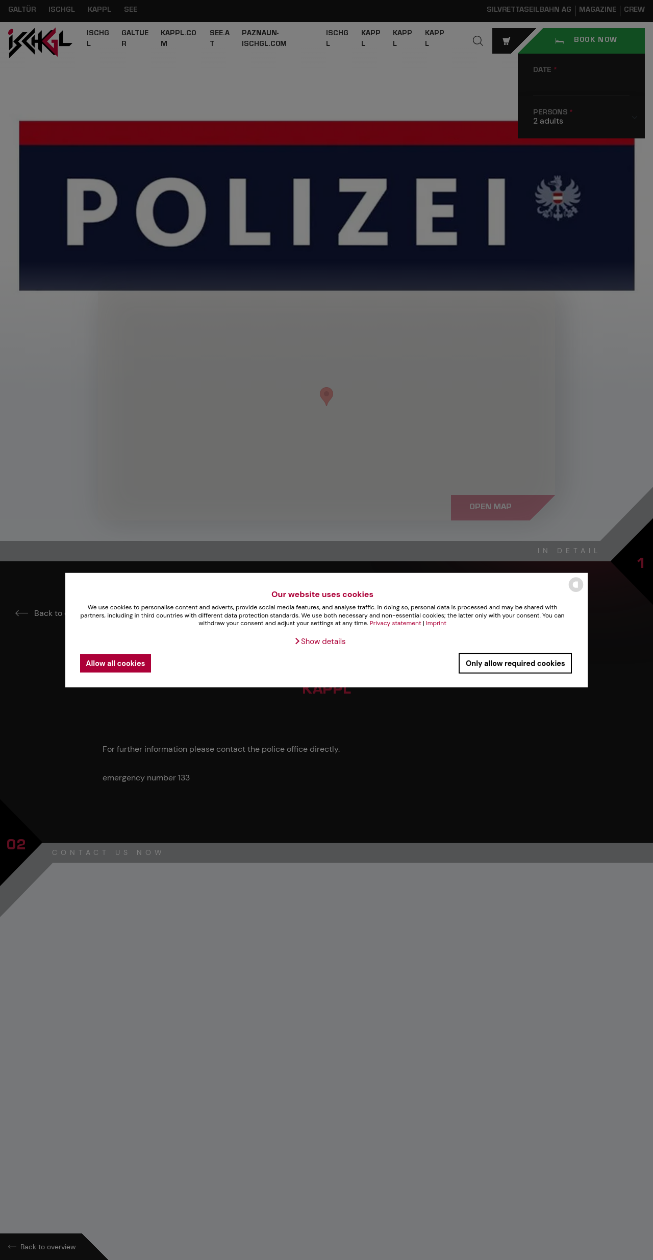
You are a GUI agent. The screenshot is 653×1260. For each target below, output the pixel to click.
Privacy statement (395, 623)
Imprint (436, 623)
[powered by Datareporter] (576, 591)
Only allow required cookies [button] (515, 663)
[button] (319, 641)
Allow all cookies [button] (115, 663)
